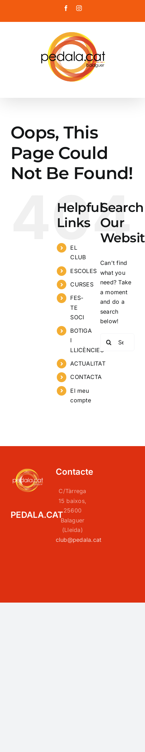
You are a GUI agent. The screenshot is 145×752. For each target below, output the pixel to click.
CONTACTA (86, 376)
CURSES (81, 284)
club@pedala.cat (79, 539)
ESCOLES (83, 270)
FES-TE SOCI (77, 307)
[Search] (109, 342)
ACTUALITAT (87, 363)
